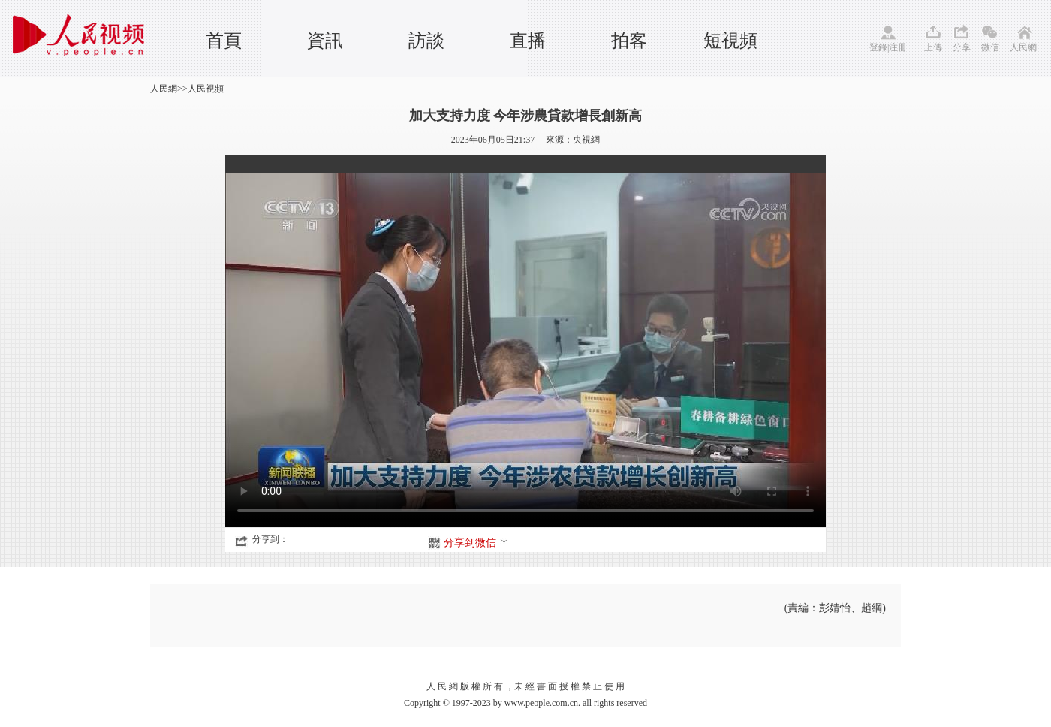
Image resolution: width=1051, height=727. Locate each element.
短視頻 (730, 40)
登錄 (878, 47)
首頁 (224, 40)
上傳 (933, 47)
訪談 (426, 40)
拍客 (629, 40)
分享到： (270, 539)
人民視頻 (206, 88)
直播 (528, 40)
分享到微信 (476, 542)
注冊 (898, 47)
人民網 (1023, 47)
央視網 (586, 139)
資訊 (325, 40)
